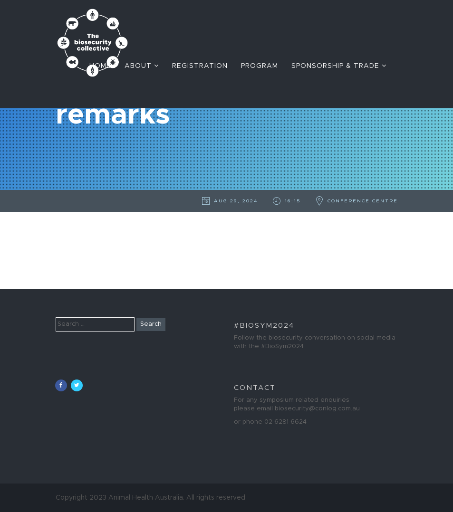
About (142, 65)
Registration (200, 66)
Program (259, 66)
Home (100, 66)
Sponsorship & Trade (338, 65)
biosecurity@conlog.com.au (317, 409)
